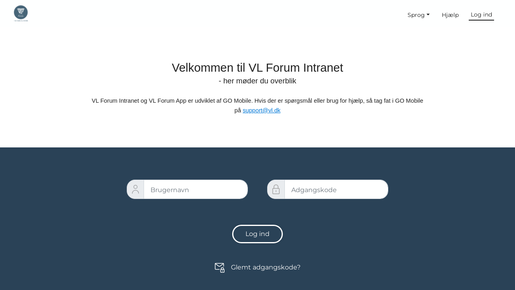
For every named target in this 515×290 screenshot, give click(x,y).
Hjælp (450, 15)
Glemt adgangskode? (266, 267)
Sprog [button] (416, 15)
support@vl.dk (261, 110)
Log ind (481, 14)
